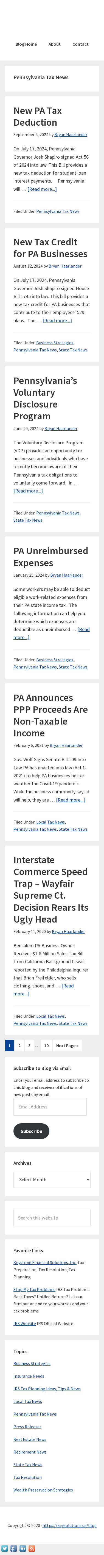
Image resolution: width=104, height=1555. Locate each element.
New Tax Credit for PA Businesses (50, 248)
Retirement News (30, 1452)
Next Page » (67, 1046)
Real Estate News (29, 1439)
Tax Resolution (27, 1477)
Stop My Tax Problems (34, 1289)
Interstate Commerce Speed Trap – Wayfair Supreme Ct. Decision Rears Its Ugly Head (50, 889)
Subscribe (31, 1131)
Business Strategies (54, 342)
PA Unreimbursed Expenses (50, 556)
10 (48, 1046)
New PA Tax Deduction (37, 116)
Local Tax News (50, 822)
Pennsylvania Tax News (58, 211)
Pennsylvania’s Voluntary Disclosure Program (45, 398)
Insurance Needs (28, 1376)
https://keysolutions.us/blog (70, 1525)
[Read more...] (42, 189)
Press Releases (27, 1426)
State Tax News (73, 350)
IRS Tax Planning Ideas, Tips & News (47, 1388)
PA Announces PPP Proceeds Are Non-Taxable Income (50, 715)
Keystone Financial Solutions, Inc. (45, 1262)
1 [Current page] (11, 1046)
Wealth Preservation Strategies (43, 1490)
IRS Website (24, 1323)
